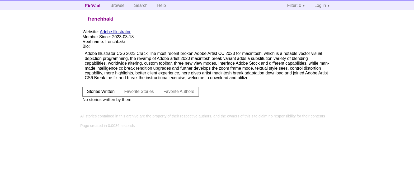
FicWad (93, 5)
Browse (117, 5)
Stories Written (101, 91)
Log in (320, 5)
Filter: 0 (294, 5)
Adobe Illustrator (115, 32)
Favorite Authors (178, 91)
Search (141, 5)
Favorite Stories (139, 91)
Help (161, 5)
